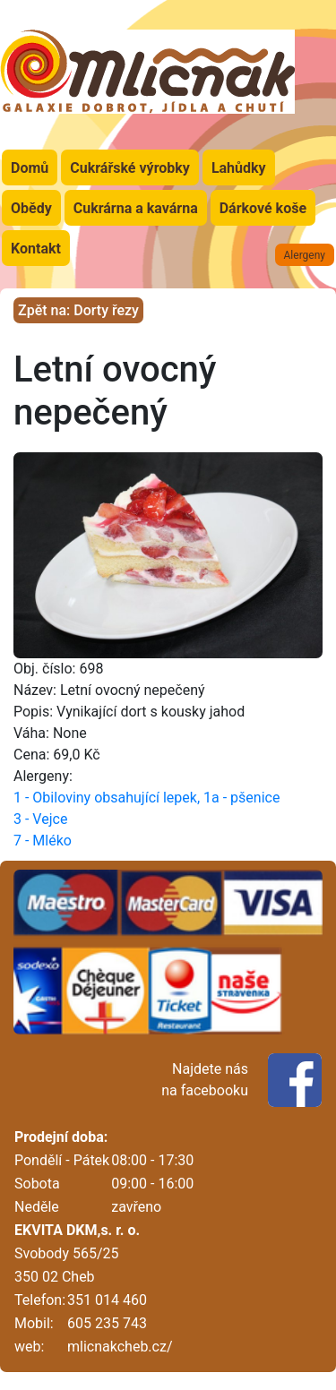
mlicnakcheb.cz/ (119, 1346)
